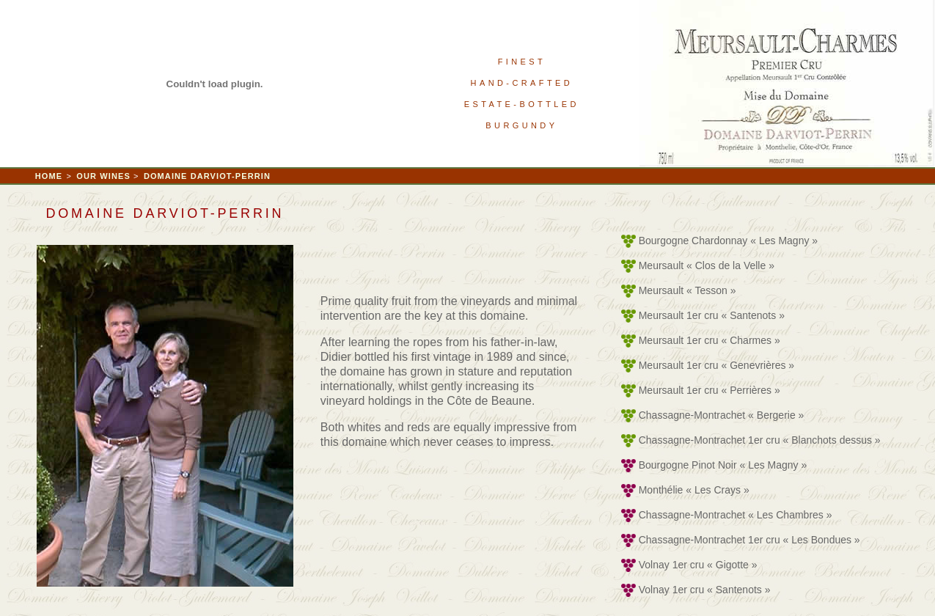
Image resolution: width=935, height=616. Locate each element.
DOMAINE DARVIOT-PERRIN (207, 176)
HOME (48, 176)
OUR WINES (104, 176)
